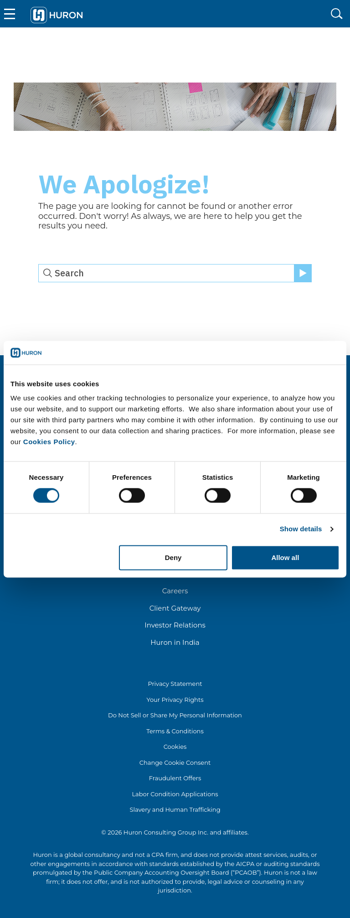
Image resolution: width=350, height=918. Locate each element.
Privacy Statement (175, 683)
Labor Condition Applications (175, 794)
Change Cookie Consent (175, 762)
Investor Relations (175, 625)
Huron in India (174, 642)
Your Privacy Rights (174, 699)
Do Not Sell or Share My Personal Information (175, 715)
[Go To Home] (57, 13)
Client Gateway (175, 608)
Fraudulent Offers (175, 778)
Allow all (285, 557)
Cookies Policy (49, 442)
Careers (175, 590)
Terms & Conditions (174, 731)
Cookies (175, 746)
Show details (301, 529)
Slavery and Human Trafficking (174, 809)
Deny (173, 557)
